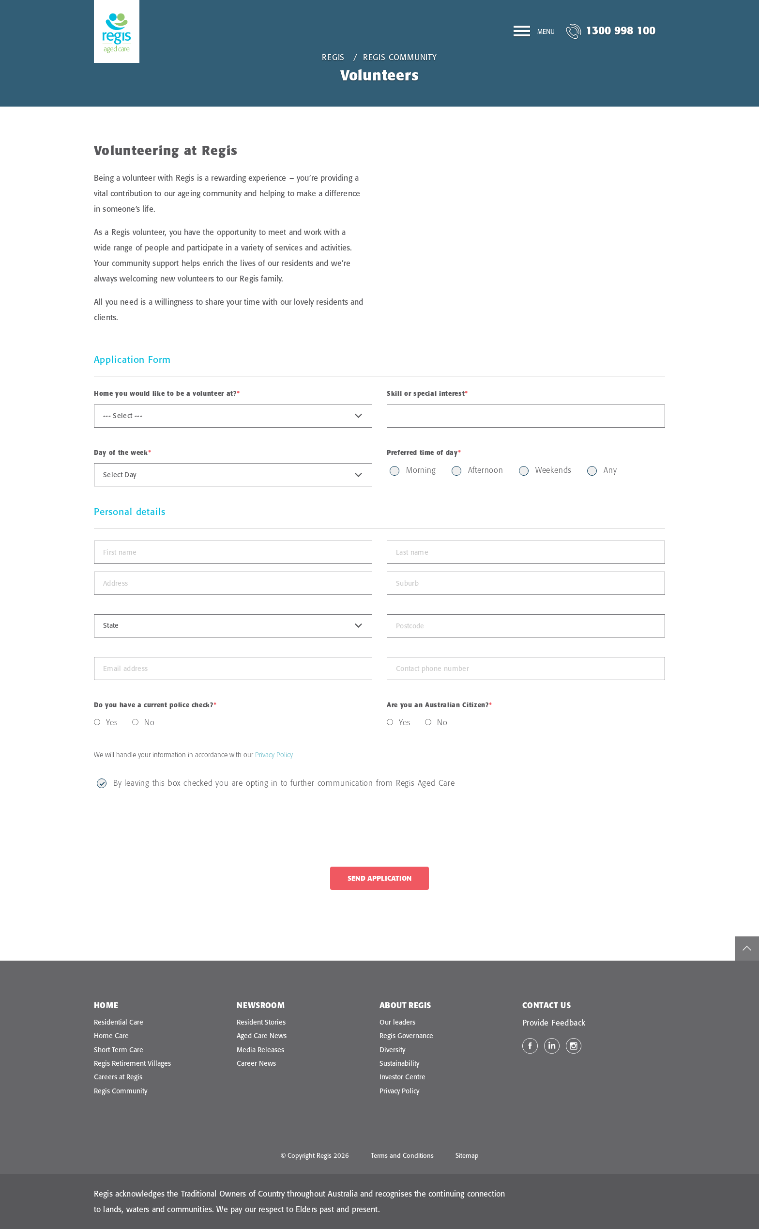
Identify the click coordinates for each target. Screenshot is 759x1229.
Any (610, 470)
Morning (421, 470)
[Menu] (534, 33)
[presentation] (167, 828)
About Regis (405, 1005)
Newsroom (261, 1005)
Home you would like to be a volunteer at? (167, 393)
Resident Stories (261, 1022)
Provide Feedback (553, 1022)
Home (106, 1005)
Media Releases (260, 1049)
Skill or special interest (427, 393)
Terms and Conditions (402, 1155)
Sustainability (399, 1063)
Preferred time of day (424, 452)
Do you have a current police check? (155, 705)
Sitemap (467, 1155)
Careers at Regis (118, 1077)
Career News (256, 1063)
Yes (112, 722)
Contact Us (546, 1005)
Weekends (553, 470)
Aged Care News (262, 1035)
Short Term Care (118, 1049)
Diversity (392, 1049)
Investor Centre (402, 1077)
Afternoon (485, 470)
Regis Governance (406, 1035)
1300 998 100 (620, 30)
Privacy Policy (274, 754)
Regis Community (400, 57)
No (149, 722)
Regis (333, 57)
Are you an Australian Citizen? (439, 705)
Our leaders (397, 1022)
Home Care (111, 1035)
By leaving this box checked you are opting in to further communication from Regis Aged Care (284, 783)
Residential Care (118, 1022)
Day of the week (122, 452)
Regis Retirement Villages (132, 1063)
